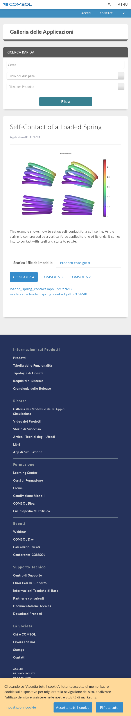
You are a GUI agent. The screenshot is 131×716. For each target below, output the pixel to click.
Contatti (19, 657)
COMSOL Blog (24, 503)
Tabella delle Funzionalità (32, 365)
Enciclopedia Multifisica (31, 511)
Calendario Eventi (26, 547)
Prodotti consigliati (75, 262)
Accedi (86, 13)
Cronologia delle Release (32, 388)
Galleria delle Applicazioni (42, 32)
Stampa (18, 649)
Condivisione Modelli (29, 495)
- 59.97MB (41, 288)
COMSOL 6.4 (23, 276)
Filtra (65, 101)
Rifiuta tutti (109, 707)
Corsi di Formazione (28, 480)
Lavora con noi (24, 642)
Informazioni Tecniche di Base (35, 590)
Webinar (19, 531)
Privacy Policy (24, 673)
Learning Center (25, 472)
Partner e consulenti (28, 598)
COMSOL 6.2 (80, 276)
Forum (18, 488)
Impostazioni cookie (20, 707)
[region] (65, 697)
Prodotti (19, 357)
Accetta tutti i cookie (73, 707)
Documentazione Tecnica (32, 606)
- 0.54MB (48, 293)
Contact (106, 13)
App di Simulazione (28, 452)
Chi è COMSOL (24, 634)
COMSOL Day (23, 539)
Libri (16, 444)
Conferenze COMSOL (29, 554)
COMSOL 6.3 (52, 276)
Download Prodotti (27, 613)
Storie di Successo (27, 429)
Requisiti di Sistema (28, 381)
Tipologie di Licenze (28, 373)
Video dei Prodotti (27, 421)
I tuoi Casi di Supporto (30, 583)
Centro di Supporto (27, 575)
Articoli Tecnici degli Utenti (34, 436)
